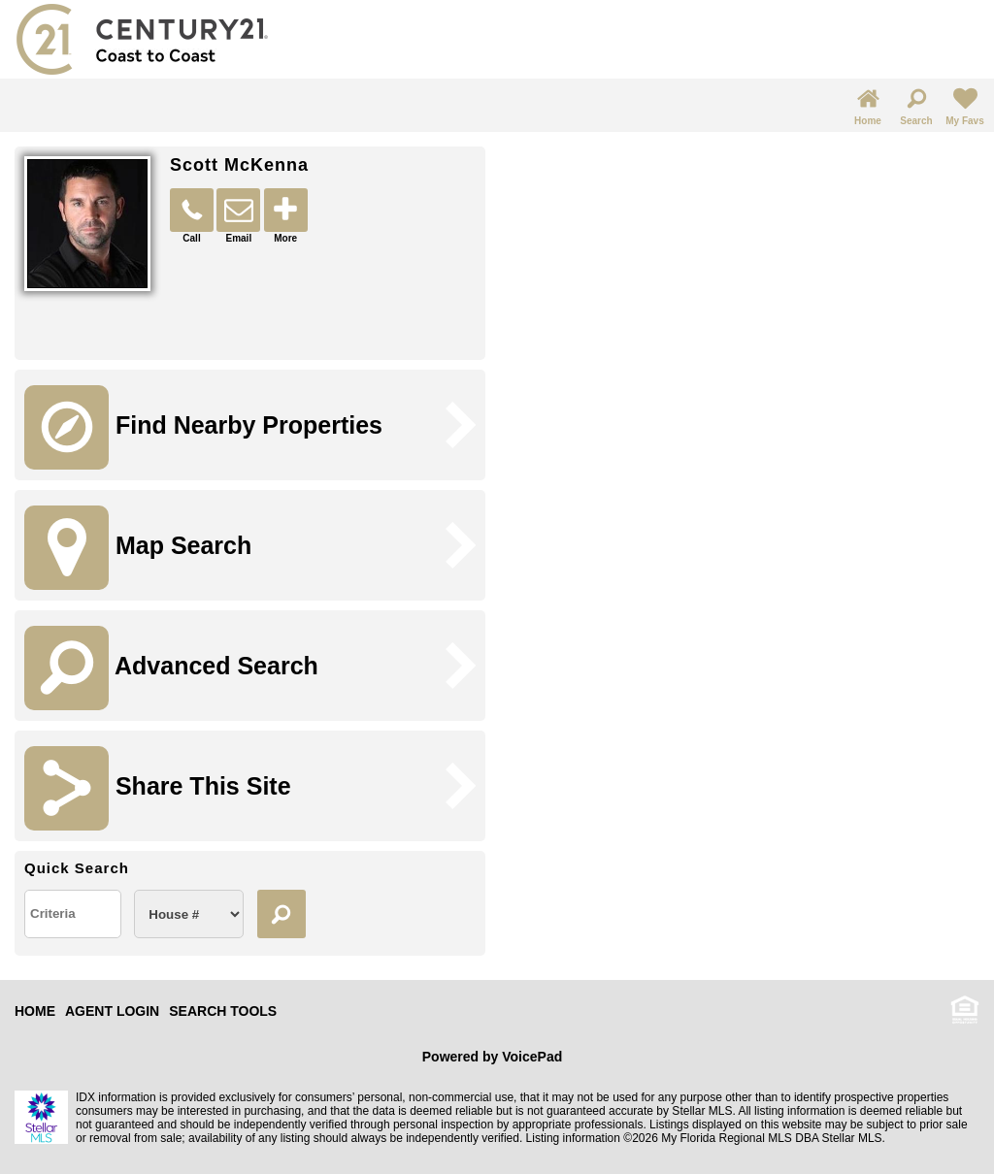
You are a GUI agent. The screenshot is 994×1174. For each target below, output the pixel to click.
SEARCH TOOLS (223, 1011)
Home (867, 104)
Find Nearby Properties (203, 427)
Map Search (137, 547)
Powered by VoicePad (492, 1056)
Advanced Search (171, 668)
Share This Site (157, 788)
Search (916, 104)
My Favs (964, 104)
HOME (35, 1011)
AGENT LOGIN (112, 1011)
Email (238, 216)
